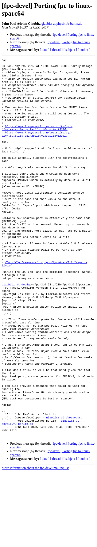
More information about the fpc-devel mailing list (35, 543)
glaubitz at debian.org (64, 489)
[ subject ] (70, 50)
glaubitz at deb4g (16, 330)
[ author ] (84, 50)
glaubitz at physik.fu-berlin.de (62, 23)
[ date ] (44, 50)
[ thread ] (56, 50)
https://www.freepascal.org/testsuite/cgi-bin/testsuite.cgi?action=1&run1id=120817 (37, 149)
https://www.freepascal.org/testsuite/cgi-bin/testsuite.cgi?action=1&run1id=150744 (37, 142)
